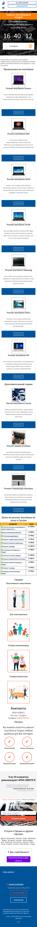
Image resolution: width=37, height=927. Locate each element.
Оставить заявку (18, 893)
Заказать (18, 112)
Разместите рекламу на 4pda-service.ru (18, 859)
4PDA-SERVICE (8, 872)
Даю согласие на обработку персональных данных (19, 825)
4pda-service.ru (10, 909)
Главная (4, 800)
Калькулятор (22, 6)
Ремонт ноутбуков (15, 800)
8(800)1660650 (22, 2)
